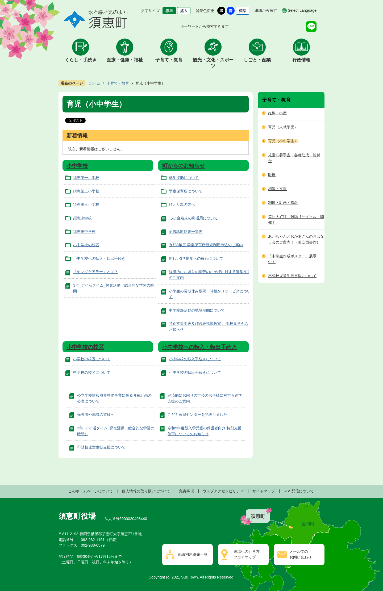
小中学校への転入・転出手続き (99, 258)
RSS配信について (299, 491)
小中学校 (77, 166)
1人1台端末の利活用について (193, 218)
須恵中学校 (82, 218)
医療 (272, 175)
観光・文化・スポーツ (213, 62)
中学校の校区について (91, 372)
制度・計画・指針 (283, 202)
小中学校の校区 (86, 245)
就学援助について (184, 177)
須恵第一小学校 (86, 177)
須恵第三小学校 (86, 204)
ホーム (94, 83)
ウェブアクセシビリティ (223, 491)
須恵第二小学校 (86, 191)
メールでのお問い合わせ (300, 554)
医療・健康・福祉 (125, 59)
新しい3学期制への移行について (196, 258)
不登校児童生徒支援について (101, 447)
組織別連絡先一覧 (192, 554)
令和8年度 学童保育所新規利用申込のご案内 (206, 245)
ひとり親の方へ (182, 204)
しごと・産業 (257, 59)
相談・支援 (277, 189)
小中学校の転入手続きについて (195, 359)
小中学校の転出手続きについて (195, 372)
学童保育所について (185, 191)
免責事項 (186, 491)
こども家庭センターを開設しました (197, 414)
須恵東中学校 (84, 231)
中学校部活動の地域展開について (197, 310)
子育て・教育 (168, 59)
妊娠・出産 (277, 113)
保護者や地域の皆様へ (95, 414)
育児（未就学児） (283, 127)
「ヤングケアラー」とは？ (95, 272)
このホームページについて (90, 491)
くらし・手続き (81, 59)
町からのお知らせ (183, 166)
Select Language (302, 10)
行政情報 (301, 59)
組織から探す (266, 10)
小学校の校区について (91, 359)
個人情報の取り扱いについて (146, 491)
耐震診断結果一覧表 (185, 231)
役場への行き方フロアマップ (247, 554)
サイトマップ (263, 491)
